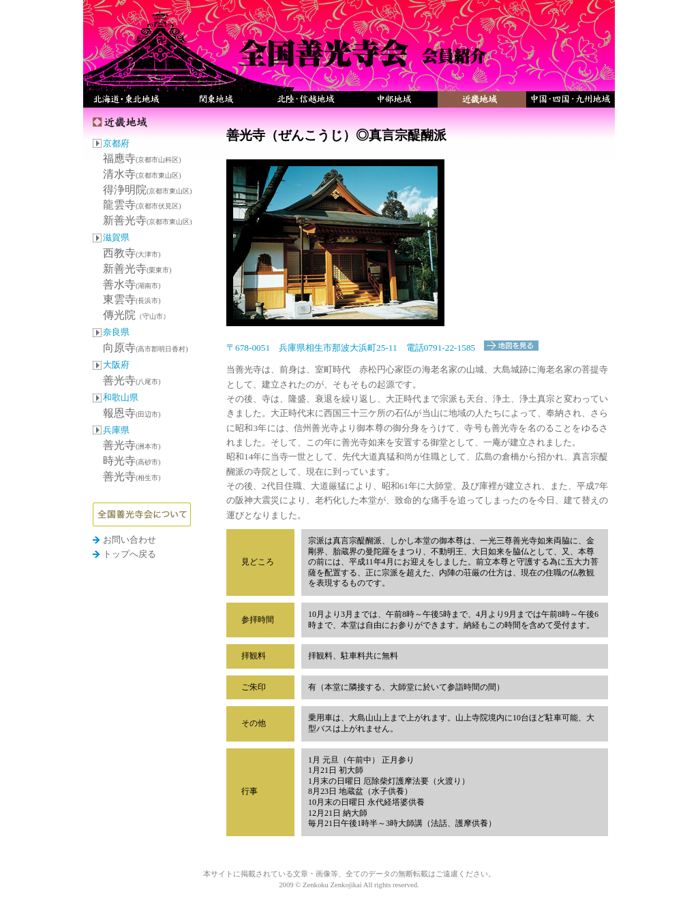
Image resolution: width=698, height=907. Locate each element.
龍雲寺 (142, 204)
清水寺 (142, 174)
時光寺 (132, 460)
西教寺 (132, 253)
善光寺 (132, 380)
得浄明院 (147, 189)
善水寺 (132, 284)
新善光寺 (147, 220)
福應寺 (142, 158)
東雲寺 (132, 299)
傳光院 (136, 315)
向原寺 (145, 347)
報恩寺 (132, 413)
